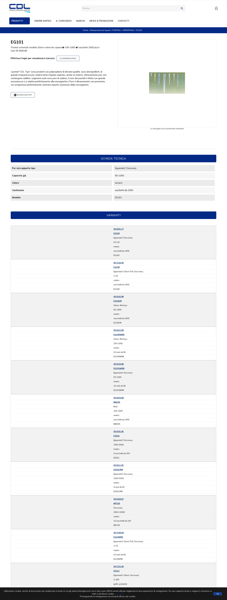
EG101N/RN (119, 368)
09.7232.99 (119, 566)
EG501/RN (118, 469)
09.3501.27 (119, 229)
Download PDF (23, 95)
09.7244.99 (119, 263)
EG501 (117, 436)
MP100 (117, 503)
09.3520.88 (119, 364)
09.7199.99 (119, 533)
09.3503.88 (119, 296)
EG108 (117, 267)
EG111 (117, 571)
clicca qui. (118, 593)
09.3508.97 (119, 499)
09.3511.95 (119, 465)
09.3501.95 (119, 431)
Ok (217, 593)
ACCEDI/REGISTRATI (68, 58)
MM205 (117, 402)
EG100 (117, 233)
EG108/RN (118, 537)
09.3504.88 (119, 398)
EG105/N (118, 301)
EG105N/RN (119, 334)
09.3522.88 (119, 330)
